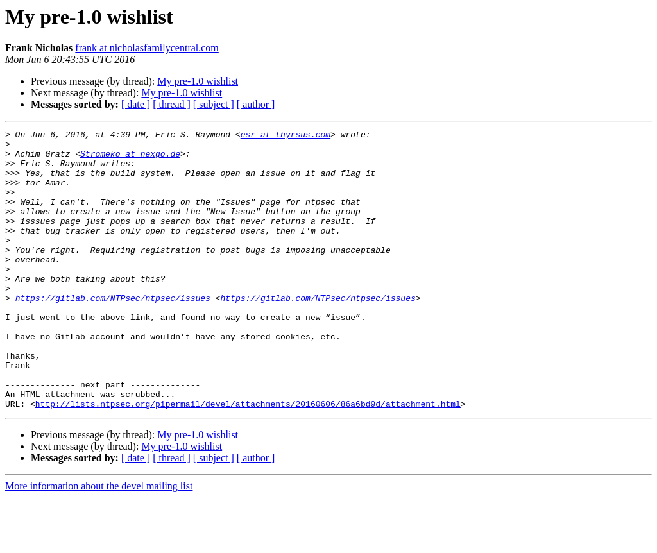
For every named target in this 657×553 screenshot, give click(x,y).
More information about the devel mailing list (98, 541)
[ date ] (135, 104)
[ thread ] (172, 104)
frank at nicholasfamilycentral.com (146, 47)
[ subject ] (213, 104)
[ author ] (256, 104)
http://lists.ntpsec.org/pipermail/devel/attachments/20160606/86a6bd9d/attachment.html (248, 459)
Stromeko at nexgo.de (130, 159)
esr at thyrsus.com (285, 136)
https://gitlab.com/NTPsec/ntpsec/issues (112, 332)
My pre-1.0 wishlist (197, 81)
